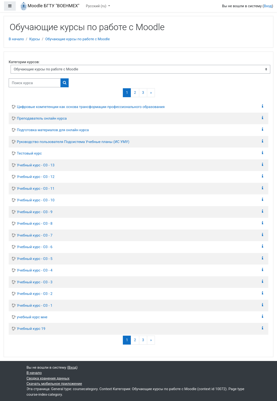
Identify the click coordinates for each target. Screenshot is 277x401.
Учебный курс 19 (31, 328)
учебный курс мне (32, 317)
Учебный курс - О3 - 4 (35, 270)
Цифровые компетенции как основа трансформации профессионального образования (91, 107)
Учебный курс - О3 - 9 (35, 212)
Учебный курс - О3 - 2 (35, 294)
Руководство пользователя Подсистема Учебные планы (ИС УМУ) (73, 142)
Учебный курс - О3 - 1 (35, 305)
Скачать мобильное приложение (54, 383)
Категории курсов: (24, 62)
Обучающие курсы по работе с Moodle (77, 39)
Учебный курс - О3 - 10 (35, 200)
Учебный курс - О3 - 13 (35, 165)
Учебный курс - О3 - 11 (35, 188)
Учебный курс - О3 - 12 (35, 177)
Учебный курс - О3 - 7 (35, 235)
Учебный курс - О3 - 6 (35, 247)
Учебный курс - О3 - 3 (35, 282)
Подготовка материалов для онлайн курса (53, 130)
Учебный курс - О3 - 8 (35, 223)
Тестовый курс (29, 153)
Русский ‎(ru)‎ (96, 6)
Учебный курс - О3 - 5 (35, 259)
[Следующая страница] (151, 92)
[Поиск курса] (35, 82)
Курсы (34, 39)
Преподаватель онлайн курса (42, 118)
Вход (268, 6)
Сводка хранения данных (48, 378)
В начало (16, 39)
